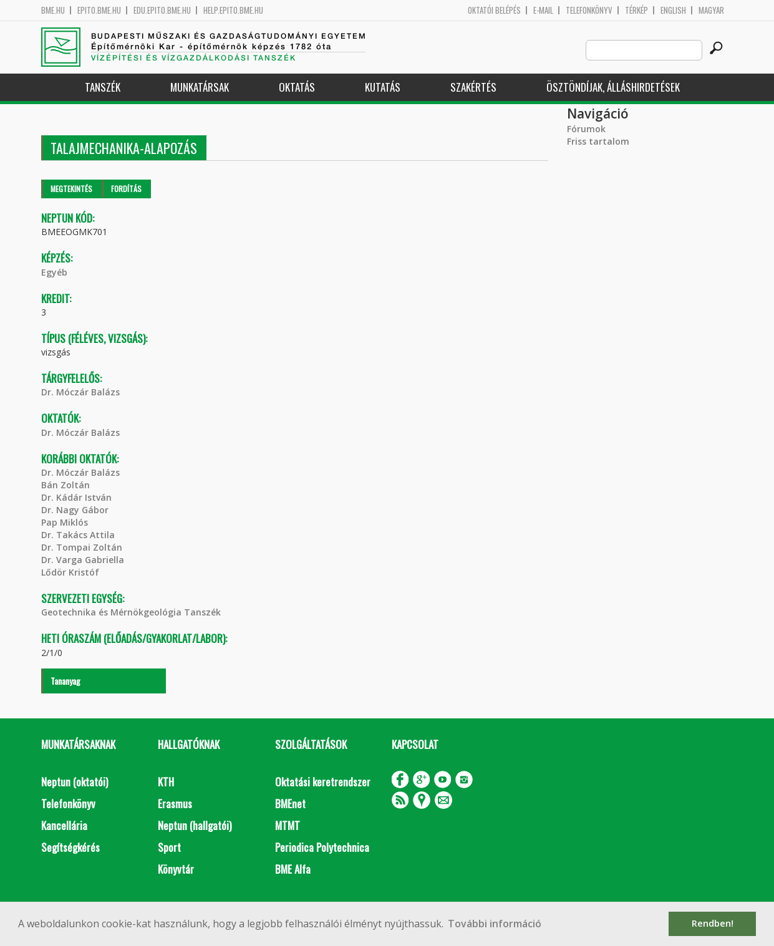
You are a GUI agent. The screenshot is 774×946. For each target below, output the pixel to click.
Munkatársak (199, 87)
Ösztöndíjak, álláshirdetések (613, 87)
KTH (166, 781)
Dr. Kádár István (76, 497)
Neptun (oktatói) (74, 781)
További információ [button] (494, 923)
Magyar (711, 10)
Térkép (636, 10)
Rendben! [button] (712, 923)
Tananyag (65, 680)
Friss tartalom (598, 141)
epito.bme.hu (99, 10)
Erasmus (175, 803)
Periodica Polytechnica (322, 847)
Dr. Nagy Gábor (75, 510)
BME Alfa (293, 869)
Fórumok (586, 129)
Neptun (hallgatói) (194, 825)
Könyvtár (176, 869)
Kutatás (382, 87)
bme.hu (53, 10)
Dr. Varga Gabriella (82, 560)
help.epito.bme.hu (233, 10)
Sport (169, 847)
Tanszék (102, 87)
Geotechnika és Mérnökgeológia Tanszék (131, 612)
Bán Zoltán (65, 485)
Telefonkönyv (589, 10)
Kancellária (64, 825)
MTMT (287, 825)
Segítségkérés (70, 847)
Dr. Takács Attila (78, 535)
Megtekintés (71, 188)
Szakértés (473, 87)
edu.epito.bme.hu (162, 10)
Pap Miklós (64, 522)
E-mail (543, 10)
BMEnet (290, 803)
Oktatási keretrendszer (322, 781)
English (673, 10)
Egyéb (54, 272)
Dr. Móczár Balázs (80, 392)
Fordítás (126, 188)
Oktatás (297, 87)
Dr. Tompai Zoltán (81, 547)
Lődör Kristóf (70, 572)
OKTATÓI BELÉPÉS (494, 10)
